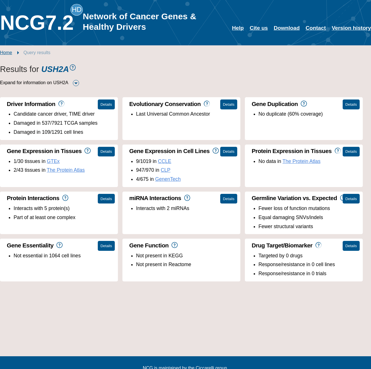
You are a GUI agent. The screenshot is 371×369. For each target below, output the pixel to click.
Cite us (259, 28)
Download (287, 28)
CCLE (164, 161)
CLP (165, 170)
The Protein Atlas (66, 170)
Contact (316, 28)
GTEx (53, 161)
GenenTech (168, 179)
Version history (351, 28)
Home (6, 52)
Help (238, 28)
